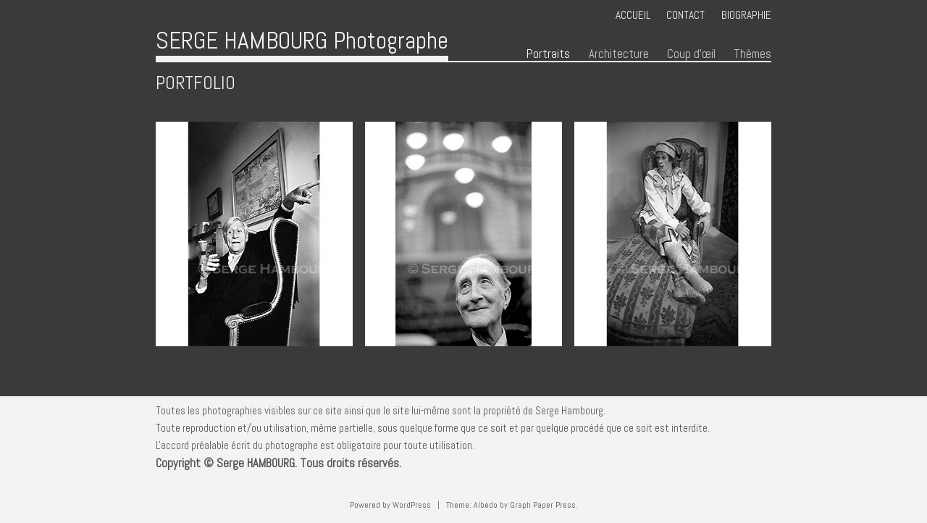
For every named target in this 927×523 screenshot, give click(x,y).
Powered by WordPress (390, 505)
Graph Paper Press (543, 505)
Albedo (486, 505)
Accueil (633, 15)
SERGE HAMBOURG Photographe (302, 40)
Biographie (746, 15)
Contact (685, 15)
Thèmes (752, 54)
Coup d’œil (691, 54)
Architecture (619, 54)
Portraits (548, 54)
